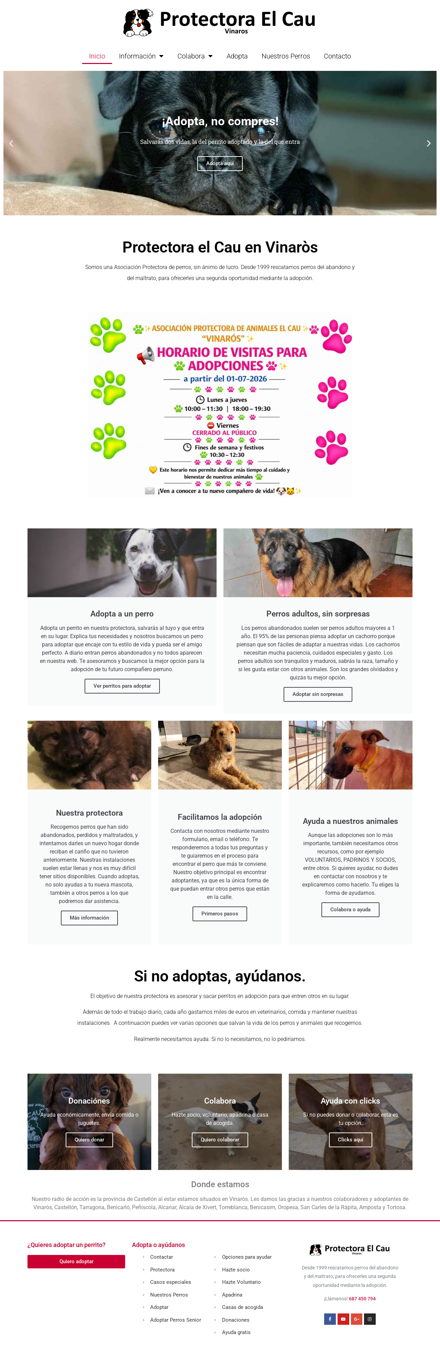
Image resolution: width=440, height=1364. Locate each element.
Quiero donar (89, 1140)
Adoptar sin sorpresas (318, 694)
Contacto (337, 56)
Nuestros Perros (286, 56)
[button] (11, 143)
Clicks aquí (350, 1140)
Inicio (97, 56)
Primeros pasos (219, 914)
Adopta (237, 56)
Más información (89, 918)
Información (141, 56)
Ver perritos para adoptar (122, 686)
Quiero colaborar (220, 1140)
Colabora (195, 56)
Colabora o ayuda (350, 909)
